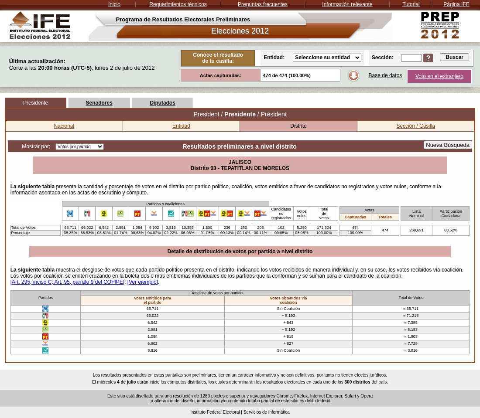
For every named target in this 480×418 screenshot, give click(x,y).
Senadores (99, 103)
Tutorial (411, 4)
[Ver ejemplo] (142, 282)
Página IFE (456, 4)
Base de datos (385, 75)
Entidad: (274, 57)
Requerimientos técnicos (177, 4)
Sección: (383, 57)
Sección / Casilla (415, 126)
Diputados (162, 103)
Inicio (114, 4)
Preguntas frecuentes (263, 4)
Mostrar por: (36, 146)
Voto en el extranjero (439, 76)
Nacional (64, 126)
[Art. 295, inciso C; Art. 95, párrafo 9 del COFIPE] (67, 282)
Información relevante (347, 4)
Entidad (181, 126)
